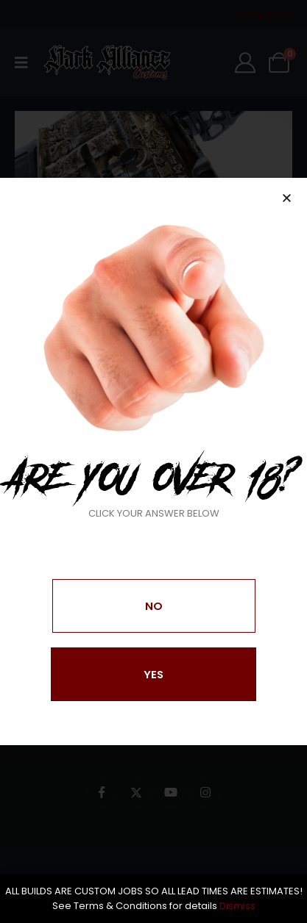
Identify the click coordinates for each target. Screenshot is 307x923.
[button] (286, 198)
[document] (153, 461)
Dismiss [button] (237, 906)
